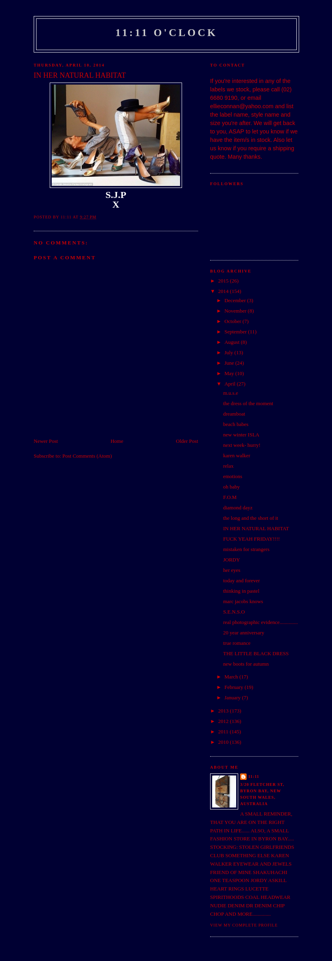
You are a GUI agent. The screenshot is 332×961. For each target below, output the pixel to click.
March (232, 677)
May (230, 373)
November (236, 311)
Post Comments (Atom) (87, 456)
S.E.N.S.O (234, 612)
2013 (224, 711)
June (230, 363)
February (235, 687)
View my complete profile (244, 925)
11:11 (253, 776)
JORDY (231, 560)
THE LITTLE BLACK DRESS (256, 653)
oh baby (231, 487)
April (231, 384)
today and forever (241, 580)
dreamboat (234, 414)
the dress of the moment (248, 403)
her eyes (231, 570)
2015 (224, 281)
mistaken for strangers (246, 549)
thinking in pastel (241, 591)
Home (117, 441)
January (233, 698)
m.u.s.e (230, 393)
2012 (224, 721)
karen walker (236, 455)
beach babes (235, 424)
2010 (224, 742)
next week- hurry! (241, 445)
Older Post (187, 441)
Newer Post (46, 441)
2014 (224, 291)
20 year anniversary (243, 633)
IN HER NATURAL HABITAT (256, 528)
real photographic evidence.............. (260, 622)
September (236, 332)
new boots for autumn (246, 664)
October (234, 321)
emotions (232, 476)
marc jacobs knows (243, 601)
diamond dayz (237, 508)
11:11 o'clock (166, 32)
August (233, 342)
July (230, 352)
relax (228, 466)
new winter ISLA (241, 435)
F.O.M (230, 497)
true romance (236, 643)
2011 (224, 732)
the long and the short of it (250, 518)
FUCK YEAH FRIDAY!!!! (251, 539)
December (236, 300)
